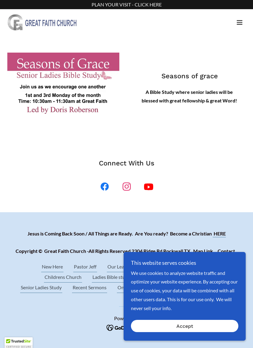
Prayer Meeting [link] (192, 277)
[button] (239, 22)
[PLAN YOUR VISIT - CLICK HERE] (126, 4)
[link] (42, 22)
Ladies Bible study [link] (111, 277)
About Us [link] (154, 266)
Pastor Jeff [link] (85, 266)
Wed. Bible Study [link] (193, 266)
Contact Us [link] (153, 277)
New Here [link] (52, 266)
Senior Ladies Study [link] (41, 287)
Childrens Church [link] (63, 277)
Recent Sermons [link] (90, 287)
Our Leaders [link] (120, 266)
